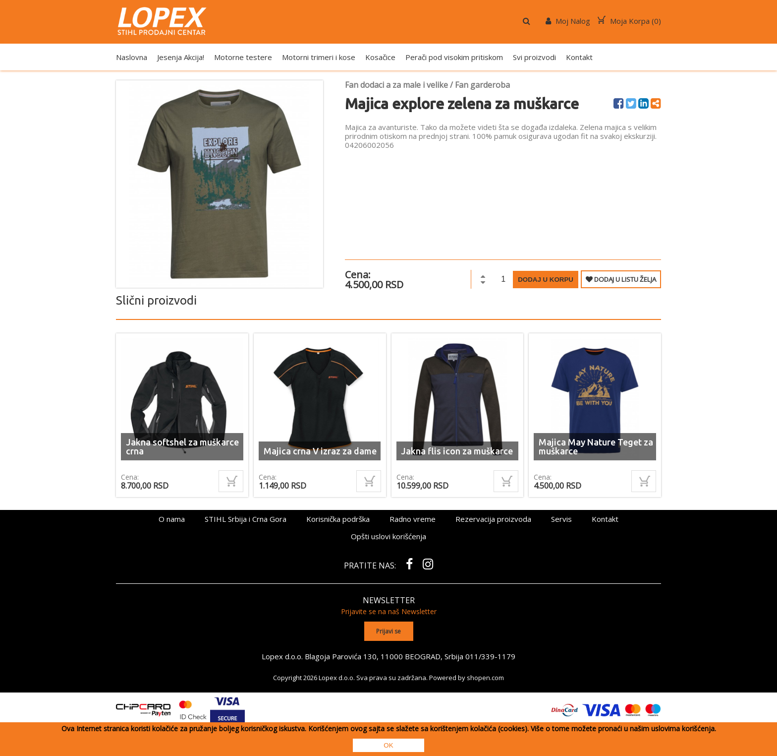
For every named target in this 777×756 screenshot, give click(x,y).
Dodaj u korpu (545, 279)
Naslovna (131, 57)
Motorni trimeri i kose (318, 57)
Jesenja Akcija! (180, 57)
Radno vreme (412, 519)
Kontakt (579, 57)
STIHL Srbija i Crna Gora (245, 519)
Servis (561, 519)
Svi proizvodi (534, 57)
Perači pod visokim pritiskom (454, 57)
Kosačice (380, 57)
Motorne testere (243, 57)
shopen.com (485, 677)
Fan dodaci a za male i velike (396, 84)
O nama (172, 519)
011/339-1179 (490, 656)
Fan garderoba (482, 84)
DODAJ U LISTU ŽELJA (621, 279)
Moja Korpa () (629, 21)
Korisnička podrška (338, 519)
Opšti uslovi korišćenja (388, 536)
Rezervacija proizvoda (493, 519)
